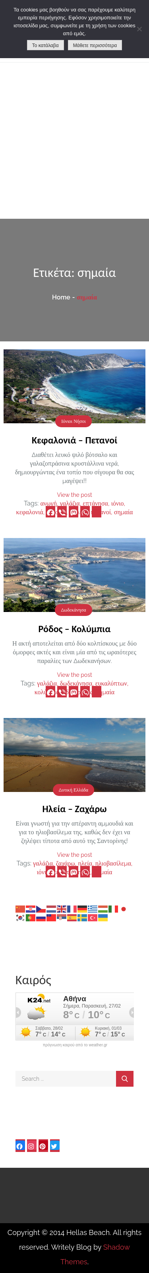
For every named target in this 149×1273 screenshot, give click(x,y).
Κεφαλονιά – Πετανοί (74, 440)
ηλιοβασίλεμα (113, 863)
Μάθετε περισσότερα (95, 45)
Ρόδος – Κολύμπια (75, 629)
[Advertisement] (74, 140)
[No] (139, 29)
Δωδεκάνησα (73, 610)
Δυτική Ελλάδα (73, 790)
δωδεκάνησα (76, 683)
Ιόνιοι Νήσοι (73, 421)
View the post (74, 495)
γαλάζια (70, 503)
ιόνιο (117, 503)
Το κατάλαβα (45, 45)
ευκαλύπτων (111, 683)
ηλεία (85, 863)
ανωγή (48, 503)
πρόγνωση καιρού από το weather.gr (75, 1045)
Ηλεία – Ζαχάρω (75, 809)
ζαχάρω (65, 863)
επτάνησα (95, 503)
